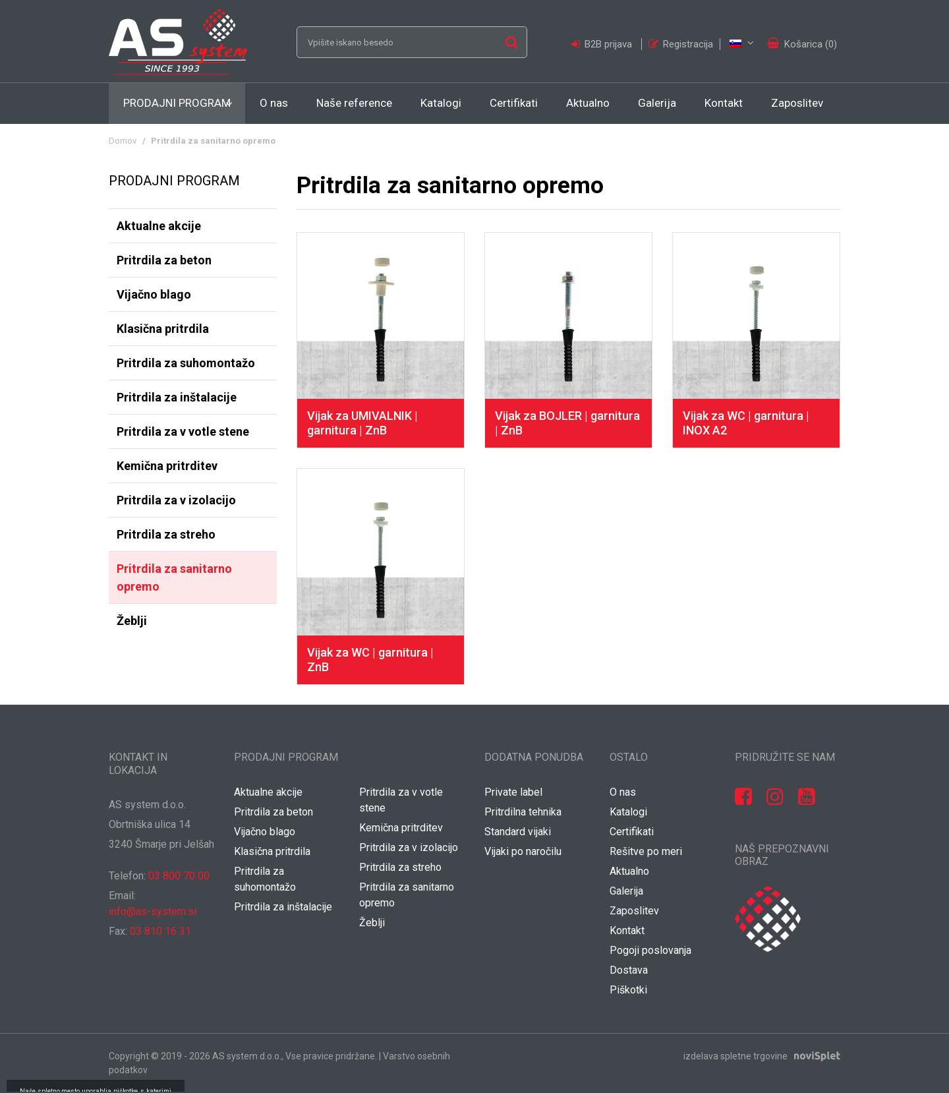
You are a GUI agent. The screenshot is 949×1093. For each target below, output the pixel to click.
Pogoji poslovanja (650, 950)
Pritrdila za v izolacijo (176, 500)
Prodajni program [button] (177, 102)
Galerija (657, 102)
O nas (274, 102)
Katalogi (440, 102)
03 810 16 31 (160, 931)
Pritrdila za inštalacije (177, 397)
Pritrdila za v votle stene (183, 431)
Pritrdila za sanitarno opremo (174, 577)
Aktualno (588, 102)
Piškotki (628, 990)
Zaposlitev (797, 102)
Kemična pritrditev (167, 466)
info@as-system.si (152, 911)
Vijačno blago (154, 294)
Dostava (629, 970)
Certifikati (514, 102)
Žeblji (132, 621)
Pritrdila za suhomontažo (186, 363)
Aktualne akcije (159, 226)
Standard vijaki (517, 831)
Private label (513, 792)
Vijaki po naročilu (522, 851)
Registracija (680, 44)
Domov (122, 141)
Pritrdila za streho (166, 534)
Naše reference (354, 102)
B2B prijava (603, 44)
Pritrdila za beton (164, 260)
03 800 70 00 (179, 876)
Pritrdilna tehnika (522, 812)
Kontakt (724, 102)
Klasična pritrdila (163, 329)
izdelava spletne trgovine (735, 1056)
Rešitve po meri (646, 851)
